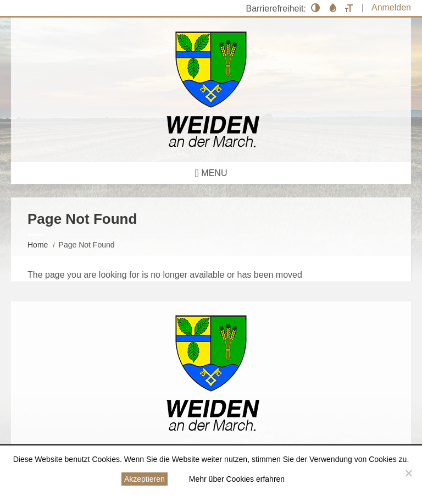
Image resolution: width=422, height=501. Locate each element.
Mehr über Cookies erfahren (237, 479)
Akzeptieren (144, 479)
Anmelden (391, 7)
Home (37, 244)
